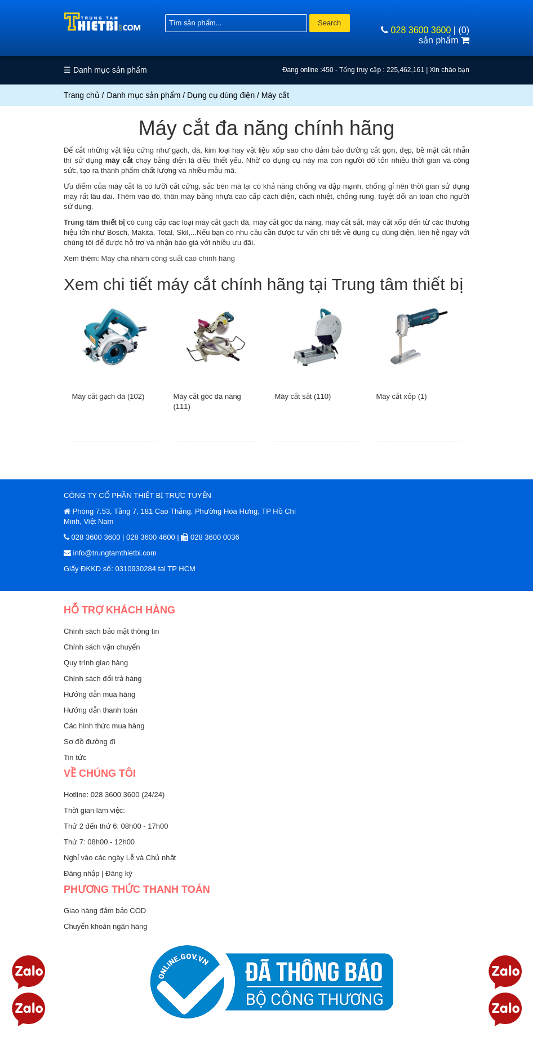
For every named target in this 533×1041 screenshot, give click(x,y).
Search (329, 23)
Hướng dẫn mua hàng (99, 694)
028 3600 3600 (421, 30)
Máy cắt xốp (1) (401, 396)
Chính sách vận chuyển (102, 647)
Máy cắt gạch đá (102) (108, 396)
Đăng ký (118, 873)
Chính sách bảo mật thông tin (111, 631)
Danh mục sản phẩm (144, 95)
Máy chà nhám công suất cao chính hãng (168, 258)
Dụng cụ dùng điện (221, 95)
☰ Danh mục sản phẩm (105, 69)
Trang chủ (82, 95)
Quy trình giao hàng (96, 663)
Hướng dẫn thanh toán (100, 710)
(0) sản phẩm (444, 35)
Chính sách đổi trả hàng (103, 678)
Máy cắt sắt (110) (302, 396)
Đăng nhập (82, 873)
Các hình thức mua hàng (104, 726)
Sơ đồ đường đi (90, 741)
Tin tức (75, 757)
